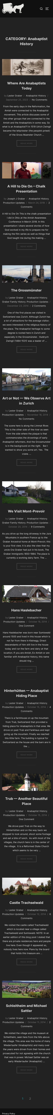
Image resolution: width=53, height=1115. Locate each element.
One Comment (26, 631)
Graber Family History (13, 307)
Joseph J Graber (16, 204)
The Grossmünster (26, 296)
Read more (28, 149)
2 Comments (39, 311)
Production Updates (14, 208)
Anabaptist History (36, 101)
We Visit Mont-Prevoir (26, 517)
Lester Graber (14, 101)
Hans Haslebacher (26, 616)
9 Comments (38, 532)
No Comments (39, 105)
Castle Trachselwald (26, 909)
